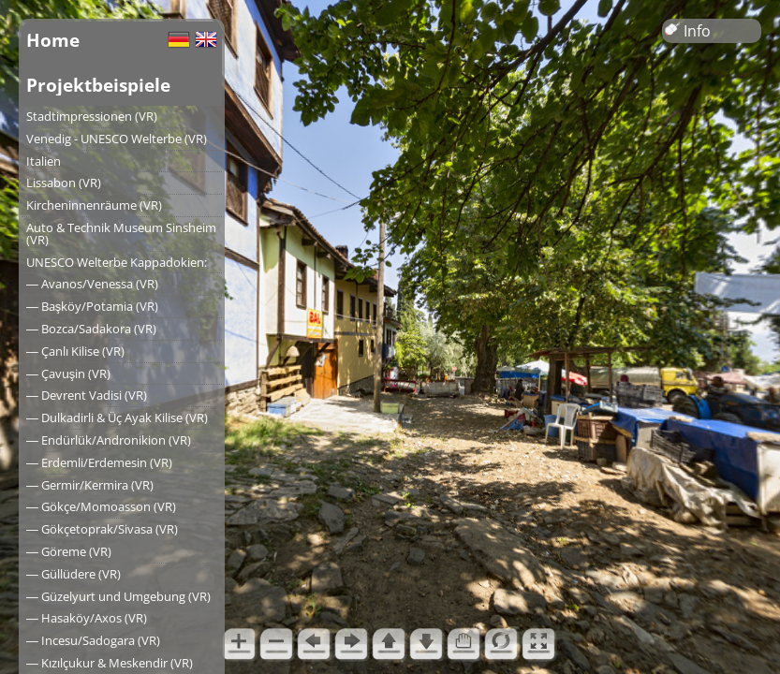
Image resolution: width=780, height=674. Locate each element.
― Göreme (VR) (68, 551)
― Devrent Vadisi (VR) (86, 395)
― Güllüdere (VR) (73, 573)
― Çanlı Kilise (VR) (75, 351)
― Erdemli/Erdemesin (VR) (99, 462)
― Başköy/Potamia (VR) (92, 306)
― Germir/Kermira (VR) (90, 484)
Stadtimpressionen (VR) (91, 116)
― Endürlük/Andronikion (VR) (108, 440)
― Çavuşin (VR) (68, 373)
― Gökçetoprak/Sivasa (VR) (102, 528)
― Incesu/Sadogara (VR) (93, 640)
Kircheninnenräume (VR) (94, 205)
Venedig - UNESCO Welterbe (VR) (116, 138)
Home (53, 39)
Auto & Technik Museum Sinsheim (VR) (121, 233)
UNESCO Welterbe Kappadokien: (116, 262)
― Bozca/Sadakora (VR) (91, 328)
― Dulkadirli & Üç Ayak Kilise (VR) (117, 417)
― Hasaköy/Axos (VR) (86, 617)
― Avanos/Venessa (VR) (92, 283)
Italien (43, 161)
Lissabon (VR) (63, 182)
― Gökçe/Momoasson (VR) (101, 506)
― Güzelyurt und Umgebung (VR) (118, 596)
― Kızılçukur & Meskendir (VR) (109, 662)
